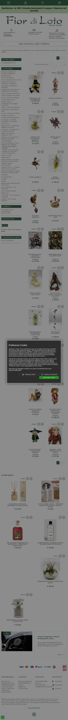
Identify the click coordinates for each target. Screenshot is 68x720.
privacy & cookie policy (15, 370)
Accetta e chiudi (49, 377)
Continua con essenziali (49, 374)
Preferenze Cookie (28, 374)
